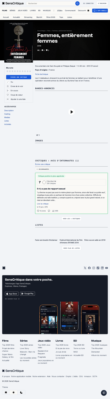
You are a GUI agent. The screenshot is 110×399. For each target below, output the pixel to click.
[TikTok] (98, 269)
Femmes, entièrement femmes (62, 31)
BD (75, 340)
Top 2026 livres (62, 345)
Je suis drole (61, 352)
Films (48, 31)
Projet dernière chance (8, 349)
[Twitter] (85, 269)
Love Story (24, 348)
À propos (6, 376)
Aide (48, 376)
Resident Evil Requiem (43, 352)
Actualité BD (78, 355)
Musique (96, 340)
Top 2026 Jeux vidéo (44, 346)
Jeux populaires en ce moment (46, 361)
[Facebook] (89, 269)
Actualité (5, 360)
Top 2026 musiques (99, 345)
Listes (39, 224)
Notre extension (39, 376)
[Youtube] (106, 269)
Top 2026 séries (26, 345)
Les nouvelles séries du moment (28, 359)
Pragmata (42, 357)
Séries (24, 340)
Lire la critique (42, 204)
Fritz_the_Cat (51, 181)
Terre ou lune (79, 348)
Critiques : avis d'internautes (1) (57, 160)
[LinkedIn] (102, 269)
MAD (75, 352)
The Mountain (97, 348)
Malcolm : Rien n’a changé (27, 353)
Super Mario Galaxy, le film (8, 355)
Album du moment (98, 355)
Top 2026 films (8, 345)
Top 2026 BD (78, 345)
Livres (59, 340)
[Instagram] (93, 269)
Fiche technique (41, 74)
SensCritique (41, 31)
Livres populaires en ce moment (64, 356)
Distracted (95, 352)
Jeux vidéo (44, 340)
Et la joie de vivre (62, 348)
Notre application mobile (21, 376)
